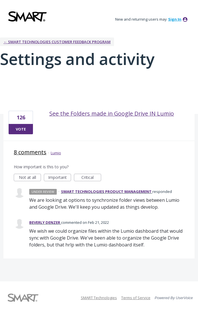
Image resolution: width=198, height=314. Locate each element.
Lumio (56, 152)
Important (59, 178)
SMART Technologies (99, 297)
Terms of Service (135, 297)
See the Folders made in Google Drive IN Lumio (111, 113)
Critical (91, 178)
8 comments (30, 152)
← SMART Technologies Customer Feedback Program (57, 41)
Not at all (30, 178)
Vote (21, 129)
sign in (174, 19)
